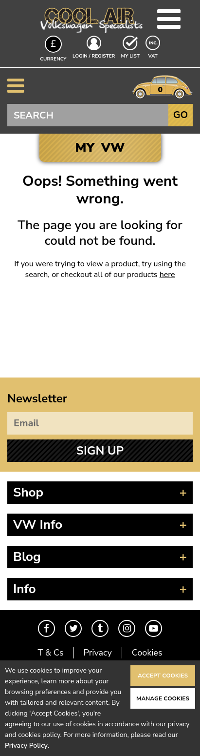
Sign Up (100, 450)
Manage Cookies (162, 698)
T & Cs (50, 652)
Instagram (126, 628)
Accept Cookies (163, 675)
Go (180, 114)
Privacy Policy (26, 745)
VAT (153, 56)
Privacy (98, 652)
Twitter (73, 628)
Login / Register (94, 56)
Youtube (153, 628)
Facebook (46, 628)
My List (130, 56)
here (167, 274)
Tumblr (100, 628)
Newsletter (37, 398)
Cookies (147, 652)
